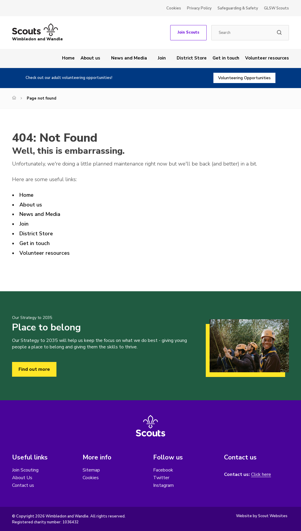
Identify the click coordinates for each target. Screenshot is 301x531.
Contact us (23, 485)
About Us (22, 477)
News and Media (129, 58)
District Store (192, 58)
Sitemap (91, 470)
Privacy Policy (199, 8)
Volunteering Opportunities (244, 78)
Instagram (163, 485)
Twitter (161, 477)
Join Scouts (188, 32)
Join (162, 58)
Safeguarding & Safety (238, 8)
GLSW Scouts (276, 8)
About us (90, 58)
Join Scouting (25, 470)
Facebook (163, 470)
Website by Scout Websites (261, 516)
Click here (261, 474)
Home (68, 58)
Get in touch (226, 58)
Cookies (173, 8)
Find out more (34, 369)
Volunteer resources (267, 58)
